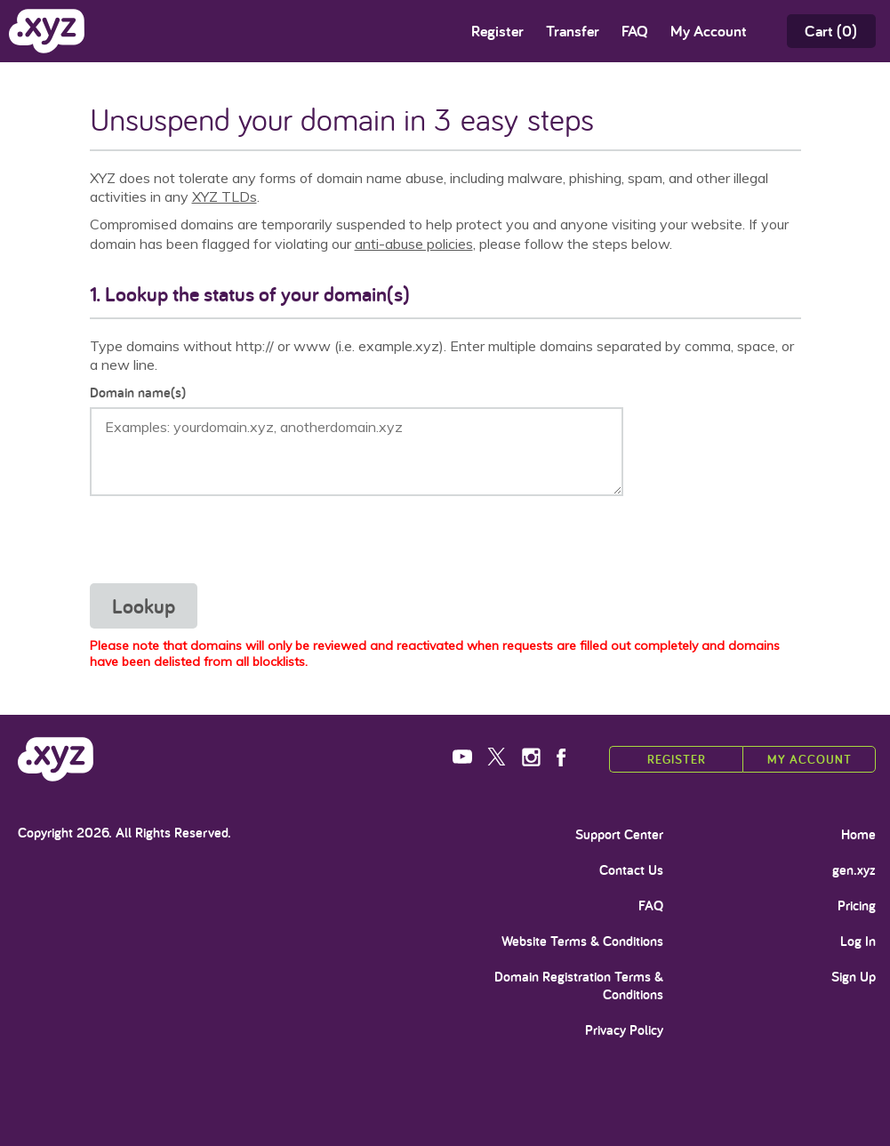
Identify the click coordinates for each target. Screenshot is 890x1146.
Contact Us (631, 870)
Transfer (572, 30)
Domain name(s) (138, 392)
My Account (809, 759)
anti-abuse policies (414, 243)
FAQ (634, 30)
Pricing (857, 906)
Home (858, 835)
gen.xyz (854, 870)
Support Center (619, 835)
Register (497, 30)
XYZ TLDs (224, 196)
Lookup (143, 606)
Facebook (568, 757)
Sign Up (853, 977)
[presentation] (225, 539)
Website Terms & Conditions (582, 941)
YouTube (464, 757)
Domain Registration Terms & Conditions (578, 986)
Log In (858, 941)
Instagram (533, 757)
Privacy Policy (624, 1030)
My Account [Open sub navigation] (708, 30)
